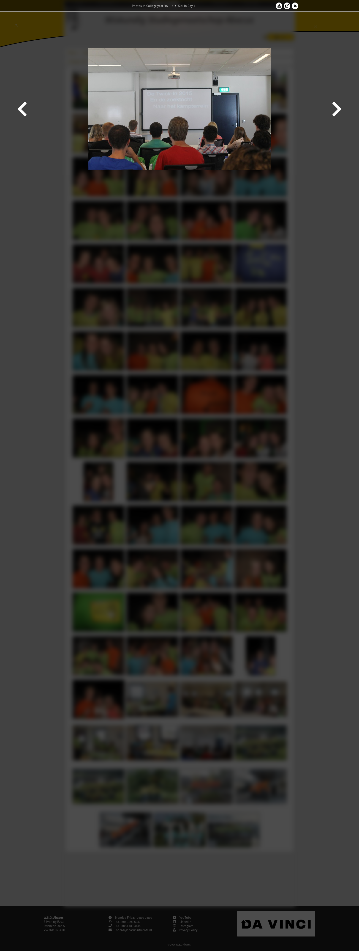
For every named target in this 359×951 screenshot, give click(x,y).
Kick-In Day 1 (186, 6)
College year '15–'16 (159, 6)
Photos (137, 6)
